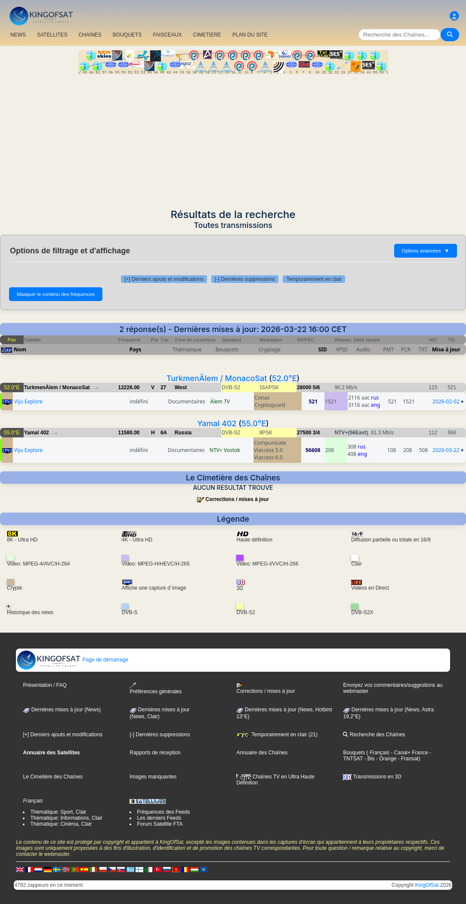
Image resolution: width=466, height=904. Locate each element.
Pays (136, 349)
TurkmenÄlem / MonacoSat (217, 378)
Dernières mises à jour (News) (62, 710)
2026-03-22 (446, 450)
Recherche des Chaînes (374, 735)
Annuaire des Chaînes (261, 753)
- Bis (368, 759)
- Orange (385, 759)
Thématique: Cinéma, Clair (61, 824)
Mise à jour (446, 349)
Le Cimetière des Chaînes (53, 777)
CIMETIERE (207, 35)
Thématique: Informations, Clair (66, 818)
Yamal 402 (216, 423)
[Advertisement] (233, 138)
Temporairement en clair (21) (277, 735)
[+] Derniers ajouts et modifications (164, 279)
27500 (304, 433)
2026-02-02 (446, 401)
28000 (304, 387)
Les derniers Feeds (159, 818)
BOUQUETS (127, 35)
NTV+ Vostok (225, 450)
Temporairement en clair (314, 279)
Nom (20, 349)
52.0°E (284, 378)
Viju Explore (28, 401)
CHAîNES (89, 35)
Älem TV (220, 401)
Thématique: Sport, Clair (58, 812)
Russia (183, 433)
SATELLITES (52, 35)
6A (163, 433)
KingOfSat (427, 885)
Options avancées (425, 250)
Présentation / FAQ (44, 685)
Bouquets (354, 753)
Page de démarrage (72, 660)
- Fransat (407, 759)
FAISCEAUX (167, 35)
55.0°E (253, 423)
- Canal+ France (408, 753)
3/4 (316, 433)
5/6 (316, 387)
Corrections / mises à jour (236, 499)
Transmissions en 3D (372, 777)
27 (163, 387)
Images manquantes (153, 777)
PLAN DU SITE (250, 35)
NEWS (18, 35)
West (181, 387)
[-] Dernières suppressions (245, 279)
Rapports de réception (155, 753)
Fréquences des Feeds (163, 812)
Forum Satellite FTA (159, 824)
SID (322, 349)
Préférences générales (156, 688)
